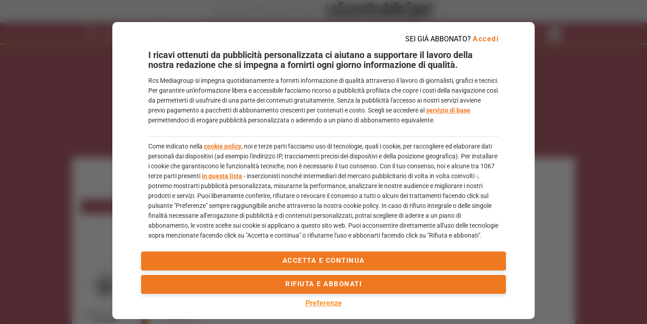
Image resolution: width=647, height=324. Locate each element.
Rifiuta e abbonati (323, 284)
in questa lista (222, 176)
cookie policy (222, 146)
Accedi (486, 39)
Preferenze (324, 303)
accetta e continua (324, 260)
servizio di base (448, 110)
